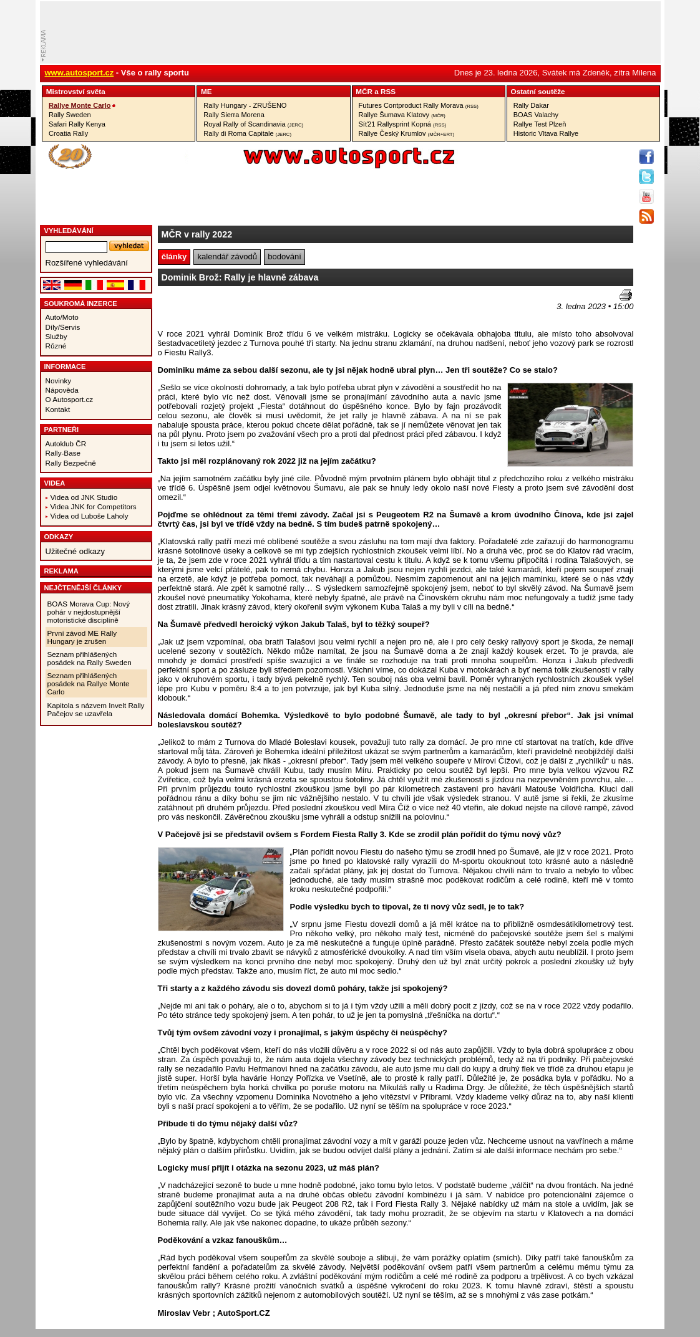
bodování (284, 256)
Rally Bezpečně (71, 463)
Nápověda (62, 390)
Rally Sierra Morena (234, 114)
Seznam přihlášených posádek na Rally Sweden (89, 658)
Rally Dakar (531, 105)
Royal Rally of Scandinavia (253, 124)
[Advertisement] (231, 308)
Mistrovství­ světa (75, 91)
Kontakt (58, 409)
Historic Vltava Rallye (545, 133)
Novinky (59, 380)
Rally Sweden (70, 114)
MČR (364, 91)
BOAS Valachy (535, 114)
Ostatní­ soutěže (538, 91)
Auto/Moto (62, 317)
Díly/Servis (63, 327)
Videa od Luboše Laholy (90, 516)
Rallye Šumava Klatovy (402, 114)
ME (206, 91)
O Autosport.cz (70, 399)
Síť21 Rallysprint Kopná (403, 124)
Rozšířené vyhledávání (87, 262)
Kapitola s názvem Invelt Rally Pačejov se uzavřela (96, 709)
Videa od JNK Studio (84, 497)
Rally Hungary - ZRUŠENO (244, 105)
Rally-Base (63, 453)
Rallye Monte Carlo (79, 105)
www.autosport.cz (79, 72)
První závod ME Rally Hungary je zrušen (82, 637)
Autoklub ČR (66, 443)
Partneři (61, 429)
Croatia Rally (68, 133)
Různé (56, 346)
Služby (56, 336)
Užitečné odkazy (75, 551)
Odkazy (59, 536)
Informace (65, 366)
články (174, 256)
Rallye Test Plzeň (539, 124)
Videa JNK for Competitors (94, 506)
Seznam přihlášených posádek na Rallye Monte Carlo (88, 683)
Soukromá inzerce (80, 303)
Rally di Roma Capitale (247, 133)
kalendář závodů (227, 256)
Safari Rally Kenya (77, 124)
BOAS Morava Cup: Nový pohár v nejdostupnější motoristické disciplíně (88, 612)
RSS (388, 91)
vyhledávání (69, 230)
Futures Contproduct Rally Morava (419, 105)
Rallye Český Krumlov (407, 133)
